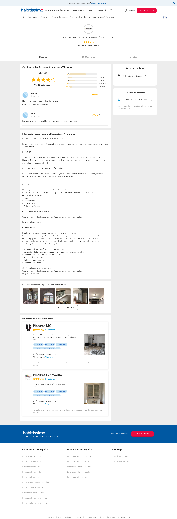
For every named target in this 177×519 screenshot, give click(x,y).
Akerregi (76, 17)
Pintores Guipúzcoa (60, 17)
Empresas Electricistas (31, 467)
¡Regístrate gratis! (98, 3)
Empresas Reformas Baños (33, 493)
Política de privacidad (74, 517)
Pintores (44, 17)
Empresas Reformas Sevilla (78, 472)
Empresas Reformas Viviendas (35, 503)
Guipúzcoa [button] (49, 357)
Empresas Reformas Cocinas (34, 498)
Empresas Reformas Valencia (79, 477)
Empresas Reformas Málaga (79, 467)
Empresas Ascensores (31, 462)
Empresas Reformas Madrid (79, 462)
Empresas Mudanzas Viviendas (35, 482)
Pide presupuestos (147, 11)
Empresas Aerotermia (31, 456)
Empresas (32, 17)
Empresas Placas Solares (32, 488)
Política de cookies (96, 517)
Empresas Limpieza (30, 477)
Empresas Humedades (32, 472)
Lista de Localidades (121, 462)
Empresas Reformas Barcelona (80, 456)
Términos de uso (54, 517)
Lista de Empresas (120, 456)
